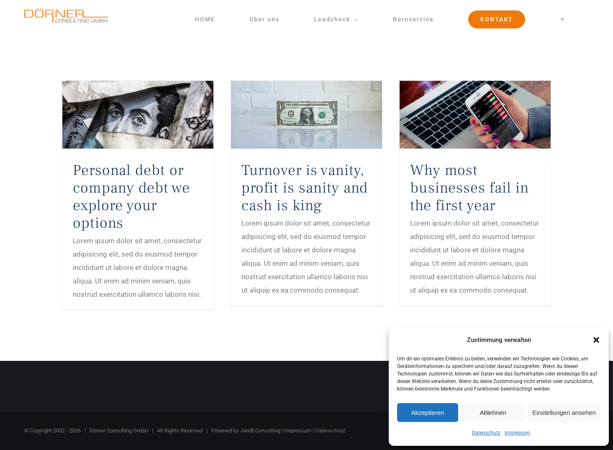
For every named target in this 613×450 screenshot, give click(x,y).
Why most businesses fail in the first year (469, 188)
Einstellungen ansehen (564, 412)
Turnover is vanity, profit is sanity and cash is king (304, 188)
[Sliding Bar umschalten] (563, 19)
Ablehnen (493, 412)
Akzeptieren (427, 412)
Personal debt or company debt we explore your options (131, 197)
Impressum (517, 433)
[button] (596, 340)
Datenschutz (486, 433)
